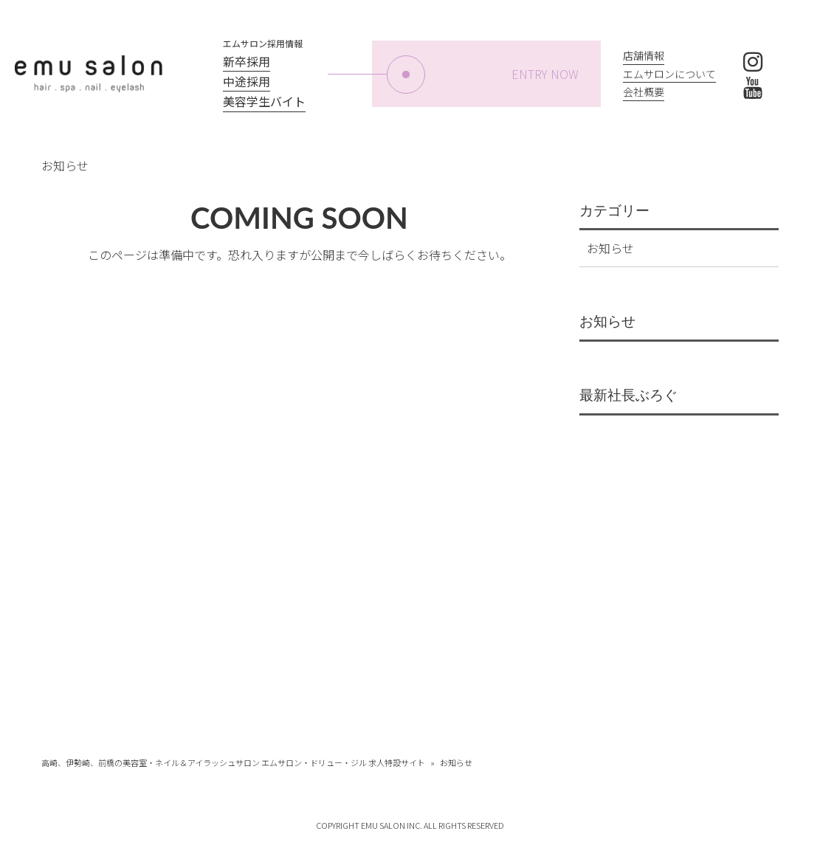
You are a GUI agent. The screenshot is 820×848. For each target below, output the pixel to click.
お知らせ (610, 248)
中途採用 (246, 81)
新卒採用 (246, 61)
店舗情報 (643, 55)
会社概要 (643, 91)
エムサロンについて (669, 73)
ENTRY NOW (483, 74)
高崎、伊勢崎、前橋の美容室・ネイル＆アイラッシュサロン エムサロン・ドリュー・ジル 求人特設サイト (233, 762)
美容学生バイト (264, 101)
